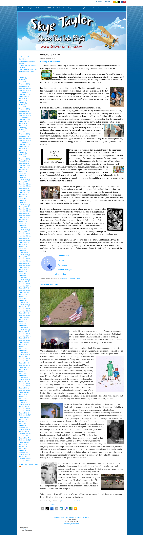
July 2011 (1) (23, 444)
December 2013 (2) (24, 384)
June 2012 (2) (23, 421)
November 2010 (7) (24, 461)
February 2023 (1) (24, 159)
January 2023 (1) (24, 161)
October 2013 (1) (24, 388)
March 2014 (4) (23, 377)
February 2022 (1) (24, 180)
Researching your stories (26, 71)
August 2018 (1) (23, 267)
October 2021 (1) (24, 188)
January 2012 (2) (24, 432)
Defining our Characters (50, 62)
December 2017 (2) (24, 284)
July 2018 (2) (23, 269)
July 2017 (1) (23, 294)
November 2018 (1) (24, 261)
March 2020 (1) (23, 227)
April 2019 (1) (23, 250)
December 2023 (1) (24, 138)
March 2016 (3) (23, 327)
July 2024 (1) (23, 123)
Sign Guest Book (71, 517)
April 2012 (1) (23, 425)
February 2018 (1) (24, 280)
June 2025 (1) (23, 100)
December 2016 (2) (24, 309)
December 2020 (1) (24, 209)
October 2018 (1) (24, 263)
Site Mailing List (59, 517)
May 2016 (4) (23, 323)
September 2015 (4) (25, 340)
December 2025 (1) (24, 88)
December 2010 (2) (24, 459)
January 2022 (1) (24, 182)
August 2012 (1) (23, 417)
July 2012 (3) (23, 419)
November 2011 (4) (24, 436)
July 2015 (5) (23, 344)
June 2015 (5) (23, 346)
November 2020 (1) (24, 211)
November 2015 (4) (24, 336)
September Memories (49, 284)
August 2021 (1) (23, 192)
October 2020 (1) (24, 213)
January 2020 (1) (24, 232)
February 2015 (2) (24, 354)
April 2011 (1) (23, 450)
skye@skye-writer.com (71, 524)
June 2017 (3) (23, 296)
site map (100, 1)
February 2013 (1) (24, 404)
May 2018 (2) (23, 273)
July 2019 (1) (23, 244)
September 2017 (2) (25, 290)
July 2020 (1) (23, 219)
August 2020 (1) (23, 217)
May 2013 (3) (23, 398)
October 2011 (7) (24, 438)
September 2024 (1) (25, 119)
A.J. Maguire (63, 265)
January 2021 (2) (24, 207)
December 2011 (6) (24, 434)
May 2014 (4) (23, 373)
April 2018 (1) (23, 275)
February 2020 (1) (24, 230)
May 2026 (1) (23, 78)
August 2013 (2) (23, 392)
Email (78, 278)
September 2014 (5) (25, 365)
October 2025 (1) (24, 92)
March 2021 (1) (23, 203)
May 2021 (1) (23, 198)
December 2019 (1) (24, 234)
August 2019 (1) (23, 242)
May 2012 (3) (23, 423)
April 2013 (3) (23, 400)
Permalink (63, 278)
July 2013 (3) (23, 394)
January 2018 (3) (24, 282)
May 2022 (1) (23, 173)
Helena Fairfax (60, 274)
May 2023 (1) (23, 153)
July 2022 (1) (23, 169)
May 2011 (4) (23, 448)
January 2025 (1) (24, 111)
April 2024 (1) (23, 130)
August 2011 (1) (23, 442)
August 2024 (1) (23, 121)
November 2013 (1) (24, 386)
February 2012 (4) (24, 429)
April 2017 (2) (23, 300)
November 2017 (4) (24, 286)
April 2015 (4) (23, 350)
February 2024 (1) (24, 134)
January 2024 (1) (24, 136)
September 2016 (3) (25, 315)
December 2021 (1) (24, 184)
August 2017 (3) (23, 292)
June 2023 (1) (23, 150)
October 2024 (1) (24, 117)
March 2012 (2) (23, 427)
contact (108, 1)
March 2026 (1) (23, 82)
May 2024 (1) (23, 128)
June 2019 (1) (23, 246)
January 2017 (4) (24, 307)
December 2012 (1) (24, 409)
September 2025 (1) (25, 94)
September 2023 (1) (25, 144)
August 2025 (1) (23, 96)
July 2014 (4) (23, 369)
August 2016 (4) (23, 317)
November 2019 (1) (24, 236)
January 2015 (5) (24, 357)
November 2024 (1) (24, 115)
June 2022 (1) (23, 171)
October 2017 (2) (24, 288)
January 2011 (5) (24, 457)
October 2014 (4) (24, 363)
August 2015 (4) (23, 342)
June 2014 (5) (23, 371)
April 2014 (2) (23, 375)
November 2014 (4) (24, 361)
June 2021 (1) (23, 196)
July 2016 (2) (23, 319)
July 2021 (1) (23, 194)
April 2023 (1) (23, 155)
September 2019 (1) (25, 240)
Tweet (52, 504)
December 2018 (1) (24, 259)
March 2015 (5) (23, 352)
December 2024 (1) (24, 113)
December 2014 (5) (24, 359)
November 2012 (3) (24, 411)
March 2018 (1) (23, 277)
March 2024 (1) (23, 132)
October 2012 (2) (24, 413)
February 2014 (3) (24, 379)
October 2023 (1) (24, 142)
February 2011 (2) (24, 454)
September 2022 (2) (25, 165)
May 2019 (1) (23, 248)
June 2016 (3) (23, 321)
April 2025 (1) (23, 105)
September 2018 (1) (25, 265)
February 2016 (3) (24, 330)
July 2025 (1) (23, 98)
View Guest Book (83, 517)
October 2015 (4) (24, 338)
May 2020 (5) (23, 223)
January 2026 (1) (24, 86)
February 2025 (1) (24, 109)
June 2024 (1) (23, 125)
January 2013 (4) (24, 407)
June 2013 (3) (23, 396)
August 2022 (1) (23, 167)
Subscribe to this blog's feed (28, 464)
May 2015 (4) (23, 348)
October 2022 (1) (24, 163)
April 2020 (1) (23, 225)
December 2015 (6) (24, 334)
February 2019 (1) (24, 255)
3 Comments (71, 278)
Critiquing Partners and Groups (28, 69)
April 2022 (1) (23, 175)
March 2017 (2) (23, 302)
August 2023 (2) (23, 146)
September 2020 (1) (25, 215)
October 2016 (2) (24, 313)
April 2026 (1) (23, 80)
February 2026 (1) (24, 84)
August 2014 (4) (23, 367)
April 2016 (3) (23, 325)
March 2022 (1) (23, 178)
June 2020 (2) (23, 221)
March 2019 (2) (23, 252)
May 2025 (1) (23, 103)
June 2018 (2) (23, 271)
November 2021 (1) (24, 186)
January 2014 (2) (24, 382)
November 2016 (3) (24, 311)
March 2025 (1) (23, 107)
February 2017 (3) (24, 305)
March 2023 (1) (23, 157)
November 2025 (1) (24, 90)
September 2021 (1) (25, 190)
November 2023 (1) (24, 140)
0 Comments (71, 501)
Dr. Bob (61, 260)
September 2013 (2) (25, 390)
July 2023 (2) (23, 148)
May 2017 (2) (23, 298)
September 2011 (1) (25, 440)
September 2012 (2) (25, 415)
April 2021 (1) (23, 200)
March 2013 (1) (23, 402)
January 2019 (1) (24, 257)
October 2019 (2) (24, 238)
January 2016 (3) (24, 332)
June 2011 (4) (23, 446)
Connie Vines (63, 256)
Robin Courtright (65, 269)
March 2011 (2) (23, 452)
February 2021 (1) (24, 205)
